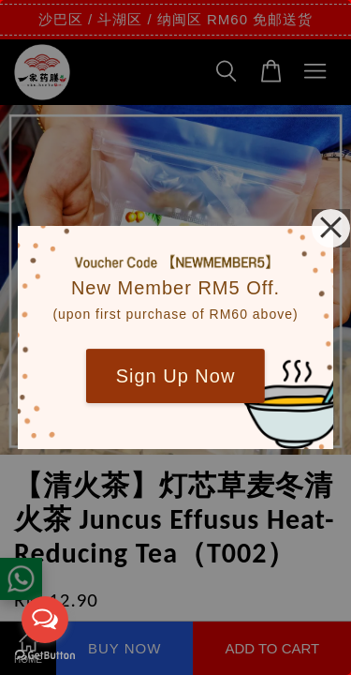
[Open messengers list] (45, 619)
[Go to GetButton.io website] (45, 656)
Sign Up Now (176, 376)
